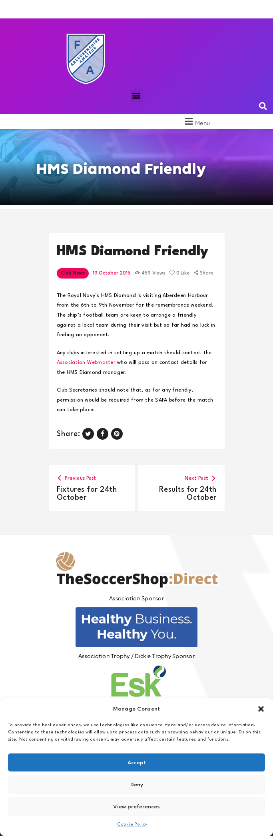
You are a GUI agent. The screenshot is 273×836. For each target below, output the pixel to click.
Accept (137, 762)
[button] (261, 709)
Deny (136, 785)
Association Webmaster (86, 362)
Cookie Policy (132, 824)
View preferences (136, 807)
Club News (73, 273)
